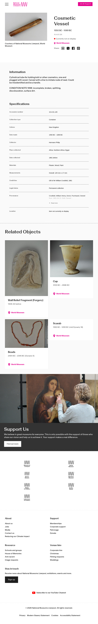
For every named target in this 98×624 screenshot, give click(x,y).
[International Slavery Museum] (27, 475)
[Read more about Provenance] (69, 200)
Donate (53, 533)
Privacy (22, 615)
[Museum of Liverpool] (27, 463)
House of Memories (13, 554)
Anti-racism (10, 557)
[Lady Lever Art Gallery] (27, 497)
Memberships (56, 524)
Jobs (7, 527)
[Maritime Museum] (71, 475)
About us (9, 524)
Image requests (11, 560)
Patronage (54, 530)
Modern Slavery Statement (38, 615)
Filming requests (57, 557)
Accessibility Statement (70, 615)
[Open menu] (6, 4)
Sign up (11, 580)
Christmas (54, 554)
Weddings (54, 560)
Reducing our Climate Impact (17, 537)
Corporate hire (56, 550)
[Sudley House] (71, 486)
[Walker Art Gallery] (27, 486)
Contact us (9, 533)
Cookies (54, 615)
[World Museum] (71, 463)
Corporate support (58, 527)
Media (7, 530)
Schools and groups (13, 550)
